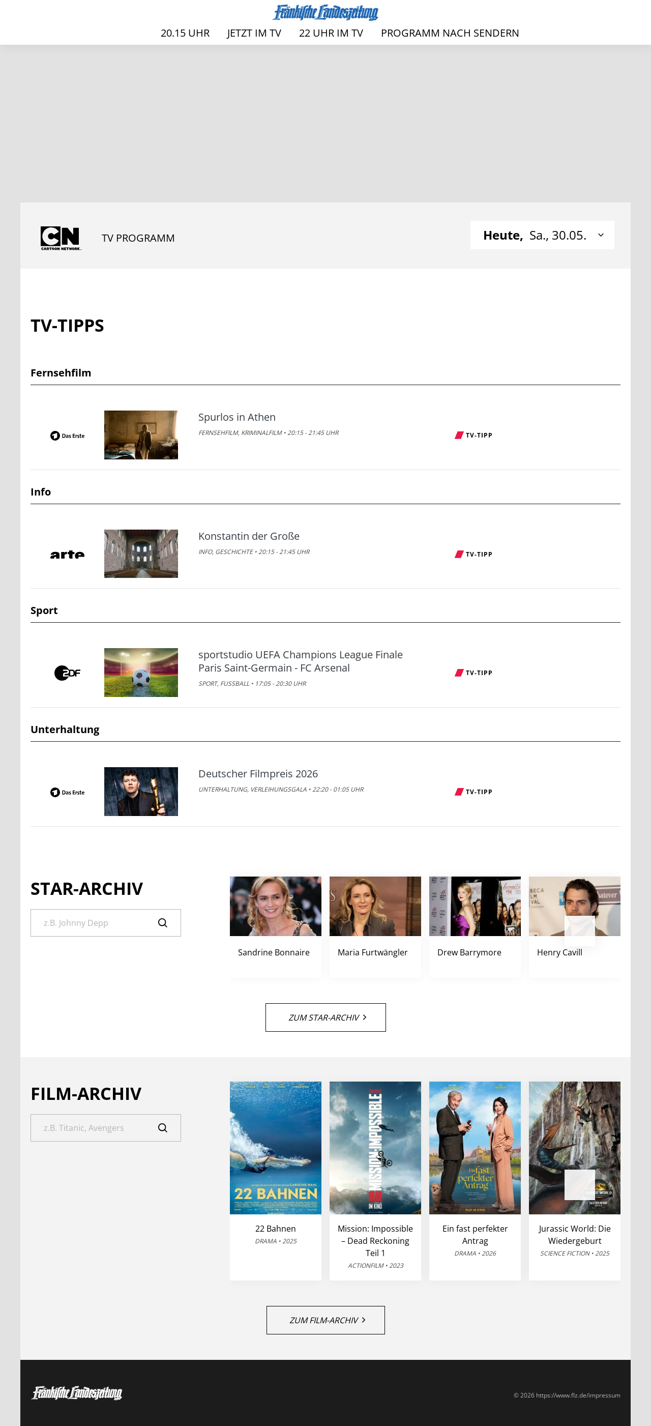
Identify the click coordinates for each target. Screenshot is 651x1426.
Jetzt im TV (254, 33)
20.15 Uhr (185, 33)
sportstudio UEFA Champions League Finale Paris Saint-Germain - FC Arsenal (300, 661)
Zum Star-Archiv (327, 1017)
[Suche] (106, 923)
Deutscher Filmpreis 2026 (258, 773)
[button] (580, 931)
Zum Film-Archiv (327, 1320)
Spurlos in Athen (237, 417)
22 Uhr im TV (331, 33)
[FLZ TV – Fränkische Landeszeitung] (326, 12)
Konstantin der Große (249, 536)
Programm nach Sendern (450, 33)
